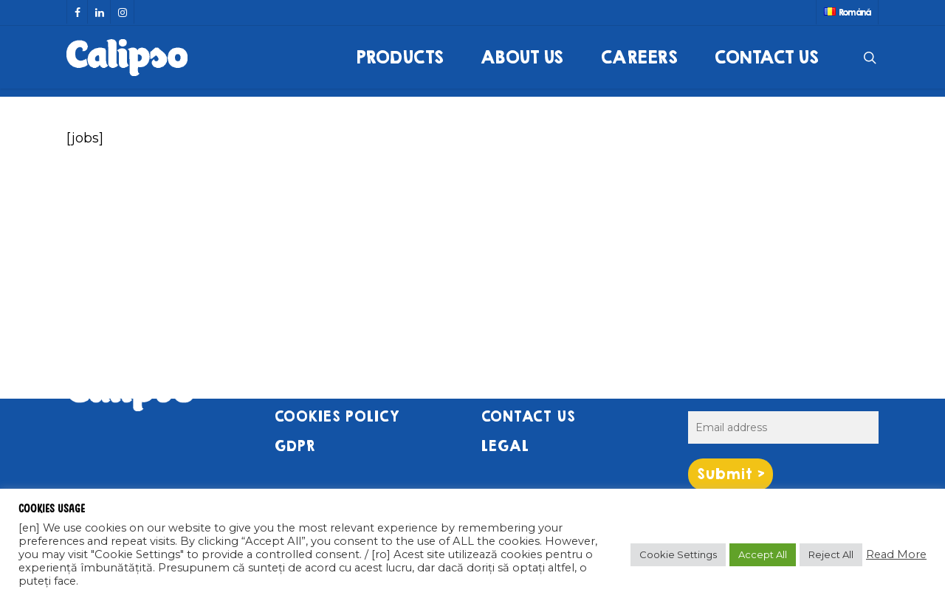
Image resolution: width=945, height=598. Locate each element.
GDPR (294, 446)
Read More (896, 554)
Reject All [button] (830, 554)
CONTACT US (528, 416)
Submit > (730, 474)
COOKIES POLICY (336, 416)
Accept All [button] (762, 554)
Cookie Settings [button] (678, 554)
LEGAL (505, 446)
